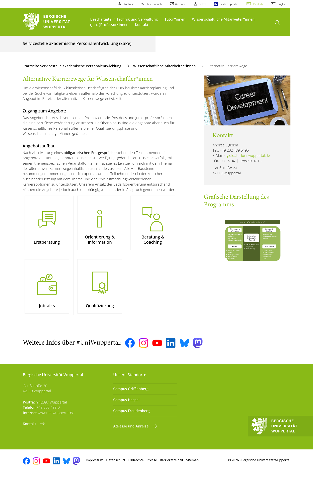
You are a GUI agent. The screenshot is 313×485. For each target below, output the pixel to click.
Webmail (180, 4)
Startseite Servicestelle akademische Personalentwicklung (72, 66)
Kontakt (141, 24)
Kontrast (129, 4)
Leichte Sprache (229, 4)
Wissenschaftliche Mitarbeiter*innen (223, 19)
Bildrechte (136, 471)
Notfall (202, 4)
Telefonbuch (154, 4)
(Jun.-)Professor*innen (109, 24)
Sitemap (192, 471)
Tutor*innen (174, 19)
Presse (152, 471)
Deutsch (258, 4)
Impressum (94, 471)
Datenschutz (115, 471)
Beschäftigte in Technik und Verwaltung (124, 19)
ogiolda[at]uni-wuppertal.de (247, 155)
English (282, 4)
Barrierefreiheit (171, 471)
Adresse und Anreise (131, 436)
